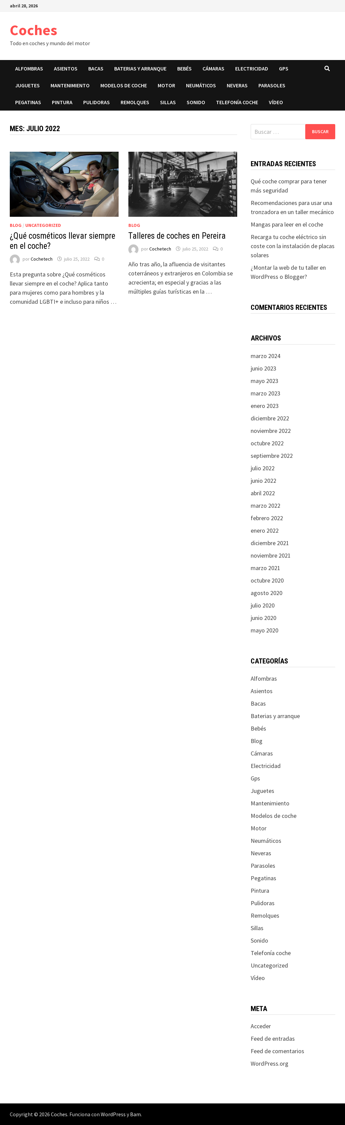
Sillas (168, 102)
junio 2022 (263, 480)
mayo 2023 (264, 381)
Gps (283, 68)
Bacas (95, 68)
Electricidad (251, 68)
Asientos (65, 68)
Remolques (135, 102)
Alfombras (29, 68)
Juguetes (27, 85)
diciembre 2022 (270, 418)
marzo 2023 (265, 393)
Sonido (196, 102)
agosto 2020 (266, 593)
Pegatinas (28, 102)
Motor (166, 85)
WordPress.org (269, 1063)
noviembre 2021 (271, 555)
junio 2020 (263, 618)
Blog (16, 225)
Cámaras (213, 68)
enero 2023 (265, 406)
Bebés (184, 68)
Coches (33, 30)
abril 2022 (263, 493)
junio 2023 (263, 368)
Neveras (237, 85)
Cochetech (42, 259)
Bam (135, 1114)
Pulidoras (96, 102)
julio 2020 (263, 605)
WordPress (113, 1114)
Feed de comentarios (277, 1051)
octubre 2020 (267, 580)
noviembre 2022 (271, 431)
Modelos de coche (123, 85)
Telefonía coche (237, 102)
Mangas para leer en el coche (287, 224)
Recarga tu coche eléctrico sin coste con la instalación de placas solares (293, 246)
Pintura (62, 102)
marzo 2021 (265, 568)
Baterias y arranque (140, 68)
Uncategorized (43, 225)
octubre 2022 (267, 443)
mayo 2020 (264, 630)
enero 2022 (265, 530)
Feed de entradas (273, 1038)
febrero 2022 (267, 518)
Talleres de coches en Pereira (177, 236)
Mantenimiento (70, 85)
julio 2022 (263, 468)
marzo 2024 (265, 356)
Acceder (261, 1026)
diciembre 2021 (270, 543)
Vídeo (276, 102)
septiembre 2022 (272, 456)
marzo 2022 (265, 505)
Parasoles (271, 85)
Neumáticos (201, 85)
